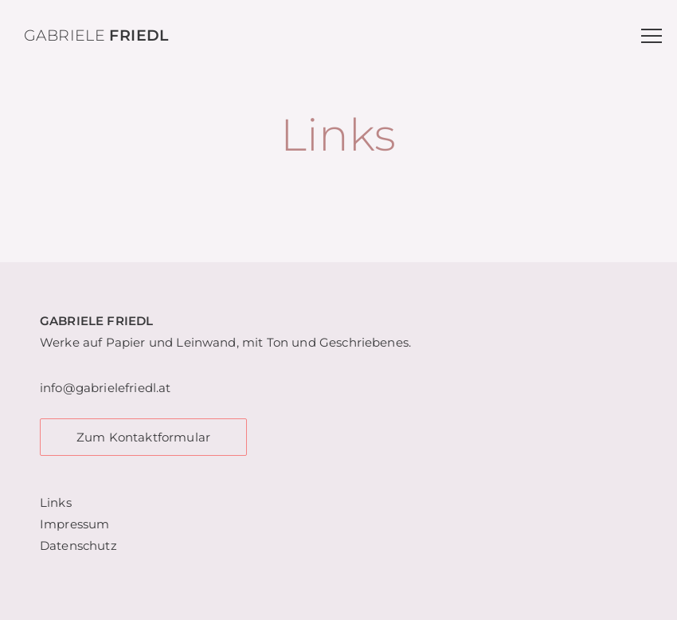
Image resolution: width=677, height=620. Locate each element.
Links (56, 502)
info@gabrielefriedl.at (105, 387)
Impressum (74, 524)
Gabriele (96, 35)
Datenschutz (78, 545)
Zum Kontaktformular (143, 437)
